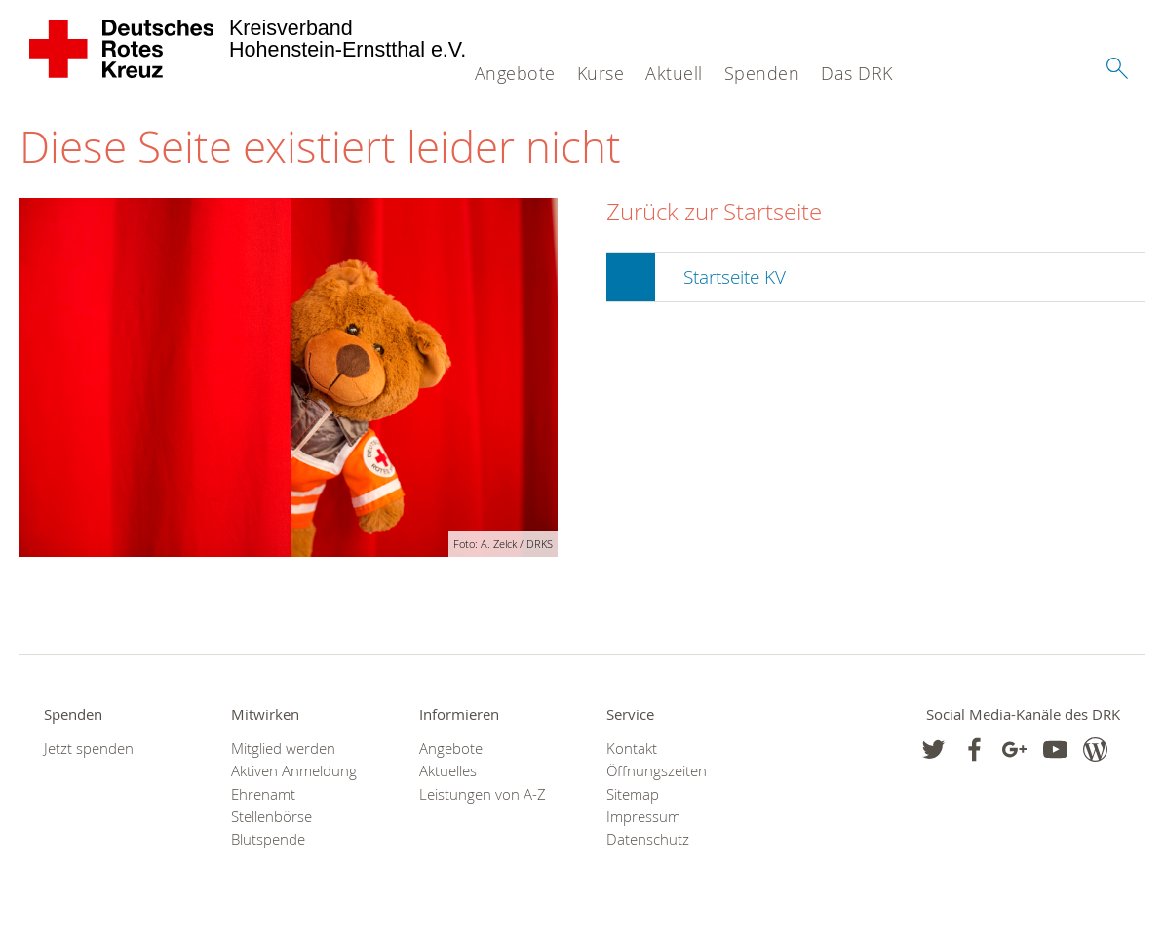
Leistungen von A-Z (482, 794)
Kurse (601, 73)
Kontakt (631, 748)
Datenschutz (647, 839)
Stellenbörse (271, 817)
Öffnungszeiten (656, 771)
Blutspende (268, 839)
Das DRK (857, 73)
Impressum (643, 817)
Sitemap (632, 794)
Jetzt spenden (89, 748)
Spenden (762, 73)
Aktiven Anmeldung (294, 771)
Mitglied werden (283, 748)
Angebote (515, 73)
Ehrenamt (263, 794)
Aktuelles (448, 771)
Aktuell (674, 73)
